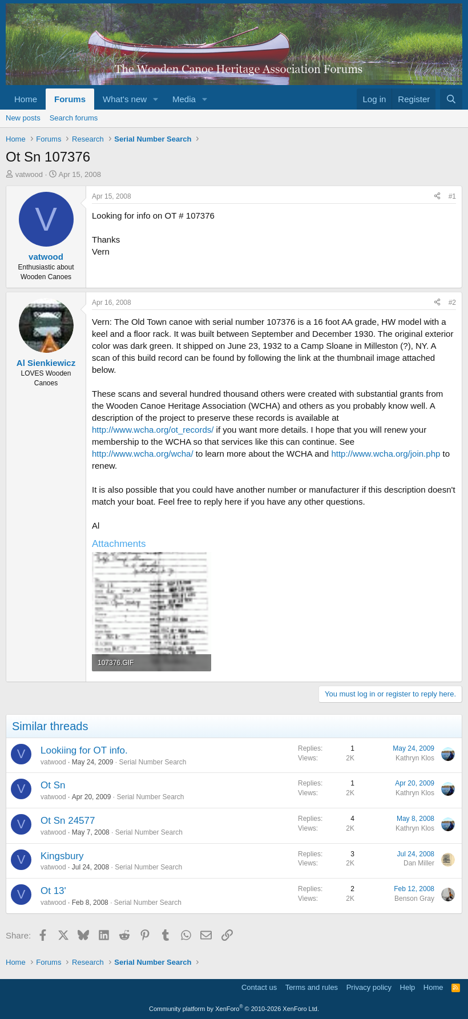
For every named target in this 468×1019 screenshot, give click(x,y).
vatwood (29, 174)
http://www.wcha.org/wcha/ (142, 453)
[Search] (451, 99)
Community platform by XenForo (234, 1008)
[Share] (437, 196)
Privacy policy (369, 987)
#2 (452, 303)
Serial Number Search (152, 762)
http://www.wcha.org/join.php (385, 453)
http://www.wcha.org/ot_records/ (152, 429)
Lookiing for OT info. (84, 750)
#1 (452, 196)
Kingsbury (62, 856)
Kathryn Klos (415, 758)
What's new (125, 99)
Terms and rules (311, 987)
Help (407, 987)
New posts (23, 118)
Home (25, 99)
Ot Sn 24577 (68, 820)
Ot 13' (53, 890)
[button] (156, 99)
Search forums (74, 118)
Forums (70, 99)
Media (184, 99)
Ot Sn (53, 785)
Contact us (259, 987)
